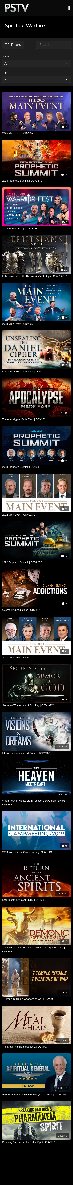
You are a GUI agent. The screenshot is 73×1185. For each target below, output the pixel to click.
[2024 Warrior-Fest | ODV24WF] (36, 229)
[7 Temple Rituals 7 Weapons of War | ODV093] (36, 999)
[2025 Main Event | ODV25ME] (36, 133)
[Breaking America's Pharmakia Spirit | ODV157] (36, 1142)
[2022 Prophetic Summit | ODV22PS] (36, 562)
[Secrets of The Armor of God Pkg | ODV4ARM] (36, 705)
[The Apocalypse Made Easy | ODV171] (36, 419)
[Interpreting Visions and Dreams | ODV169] (36, 753)
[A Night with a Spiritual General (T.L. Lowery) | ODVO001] (36, 1094)
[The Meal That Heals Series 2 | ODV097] (36, 1047)
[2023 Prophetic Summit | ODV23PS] (36, 467)
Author (6, 56)
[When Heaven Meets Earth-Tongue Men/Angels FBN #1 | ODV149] (36, 802)
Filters (13, 45)
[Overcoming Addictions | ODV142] (36, 610)
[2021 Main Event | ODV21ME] (36, 658)
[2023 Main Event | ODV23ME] (36, 324)
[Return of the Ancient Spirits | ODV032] (36, 900)
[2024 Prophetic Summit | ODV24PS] (36, 181)
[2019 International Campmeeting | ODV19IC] (36, 852)
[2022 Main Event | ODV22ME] (36, 515)
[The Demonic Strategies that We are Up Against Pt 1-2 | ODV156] (36, 949)
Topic (5, 72)
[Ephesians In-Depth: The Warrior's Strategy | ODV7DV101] (36, 276)
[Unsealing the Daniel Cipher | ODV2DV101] (36, 372)
